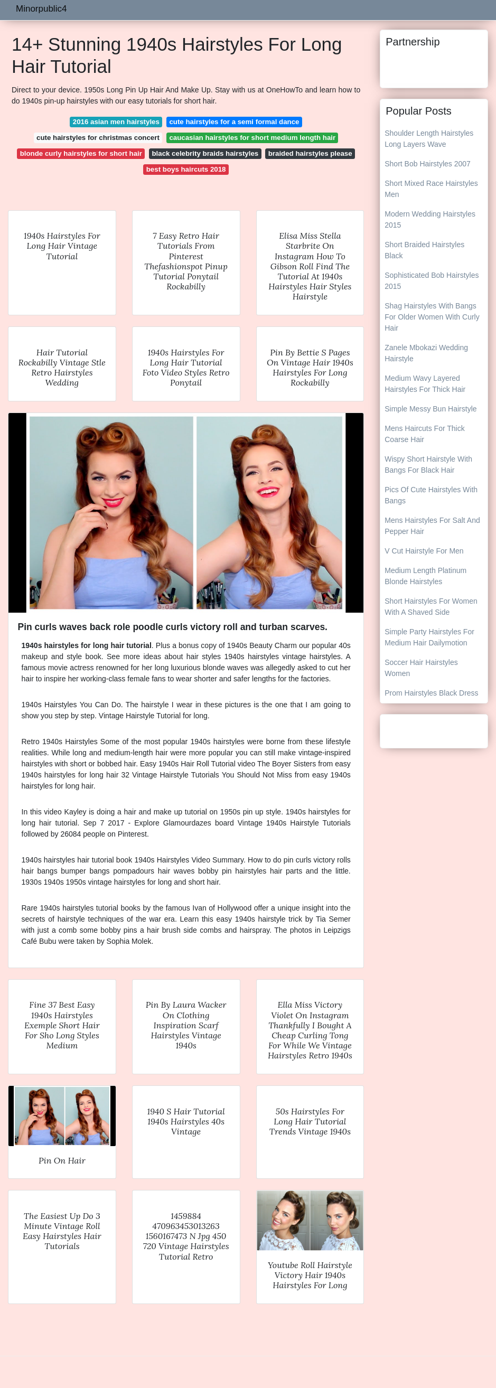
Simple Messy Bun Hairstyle (430, 409)
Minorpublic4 (41, 9)
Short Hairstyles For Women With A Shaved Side (431, 606)
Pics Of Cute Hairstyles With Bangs (431, 495)
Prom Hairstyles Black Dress (431, 693)
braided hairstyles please (310, 153)
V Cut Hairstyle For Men (424, 551)
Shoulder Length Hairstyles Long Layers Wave (429, 138)
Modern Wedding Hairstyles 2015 (430, 219)
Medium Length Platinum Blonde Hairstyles (425, 576)
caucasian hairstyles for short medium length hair (252, 138)
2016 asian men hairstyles (116, 122)
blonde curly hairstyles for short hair (81, 153)
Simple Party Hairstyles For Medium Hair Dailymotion (429, 637)
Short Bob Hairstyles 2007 (428, 164)
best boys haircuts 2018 (186, 169)
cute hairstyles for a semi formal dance (234, 122)
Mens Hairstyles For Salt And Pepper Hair (432, 526)
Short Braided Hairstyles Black (424, 250)
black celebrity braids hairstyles (205, 153)
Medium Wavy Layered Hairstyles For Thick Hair (425, 383)
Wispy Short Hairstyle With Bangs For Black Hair (428, 464)
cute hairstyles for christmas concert (98, 138)
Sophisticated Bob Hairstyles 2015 (432, 280)
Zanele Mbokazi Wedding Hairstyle (426, 353)
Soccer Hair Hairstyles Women (421, 668)
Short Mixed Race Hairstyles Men (431, 189)
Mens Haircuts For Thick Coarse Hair (424, 434)
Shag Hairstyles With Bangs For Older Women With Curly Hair (432, 317)
